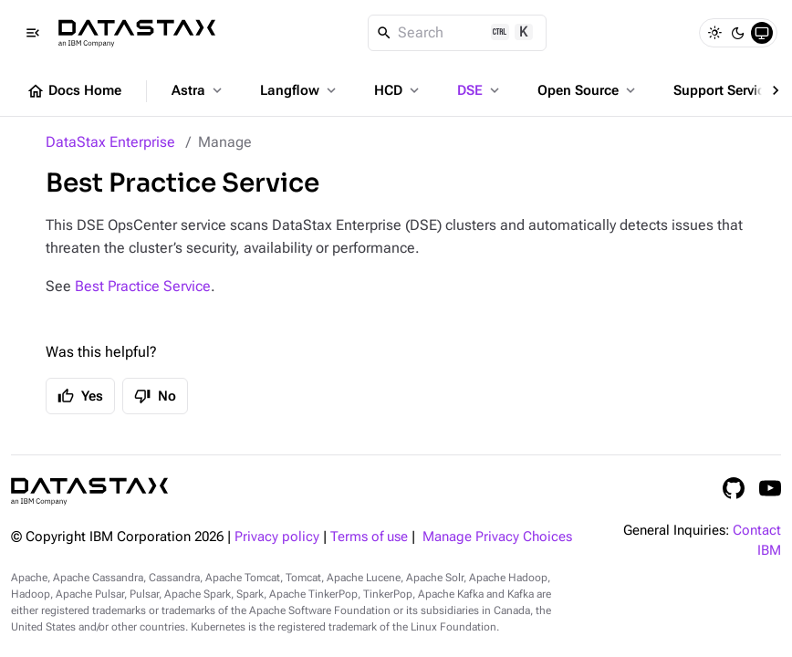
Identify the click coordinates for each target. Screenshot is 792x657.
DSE (480, 90)
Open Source (588, 90)
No (155, 396)
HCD (398, 90)
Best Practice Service (143, 286)
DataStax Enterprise (110, 142)
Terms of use (369, 537)
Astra (198, 90)
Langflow (299, 90)
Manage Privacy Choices (497, 537)
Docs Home (73, 91)
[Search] (457, 33)
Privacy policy (276, 537)
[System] (762, 33)
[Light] (714, 33)
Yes (80, 396)
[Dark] (738, 33)
